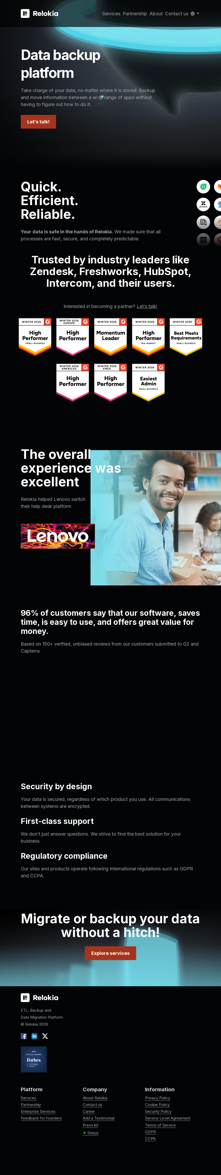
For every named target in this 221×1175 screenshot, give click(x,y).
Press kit (90, 1125)
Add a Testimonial (98, 1118)
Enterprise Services (38, 1111)
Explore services (110, 953)
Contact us (176, 13)
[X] (44, 1035)
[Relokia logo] (39, 998)
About (156, 13)
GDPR (150, 1131)
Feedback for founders (41, 1118)
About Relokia (95, 1097)
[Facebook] (25, 1035)
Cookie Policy (157, 1104)
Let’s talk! (38, 121)
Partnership (135, 13)
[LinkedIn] (34, 1035)
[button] (195, 13)
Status (91, 1133)
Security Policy (158, 1111)
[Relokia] (39, 13)
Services (111, 13)
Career (89, 1111)
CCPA (150, 1138)
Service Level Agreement (167, 1118)
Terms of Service (160, 1125)
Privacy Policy (157, 1097)
